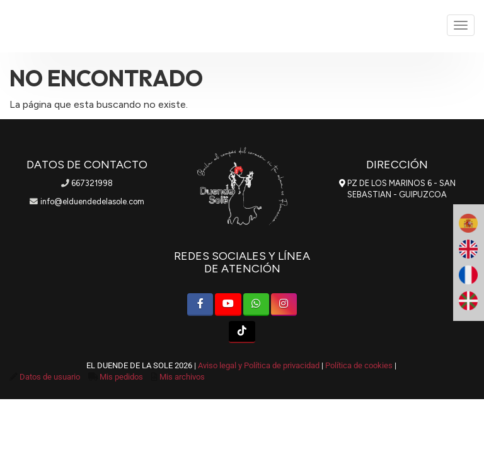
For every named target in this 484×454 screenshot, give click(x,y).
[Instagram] (284, 304)
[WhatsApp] (256, 304)
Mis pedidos (121, 376)
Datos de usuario (50, 376)
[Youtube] (228, 304)
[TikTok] (242, 332)
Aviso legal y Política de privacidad (259, 365)
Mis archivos (182, 376)
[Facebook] (200, 304)
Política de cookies (359, 365)
